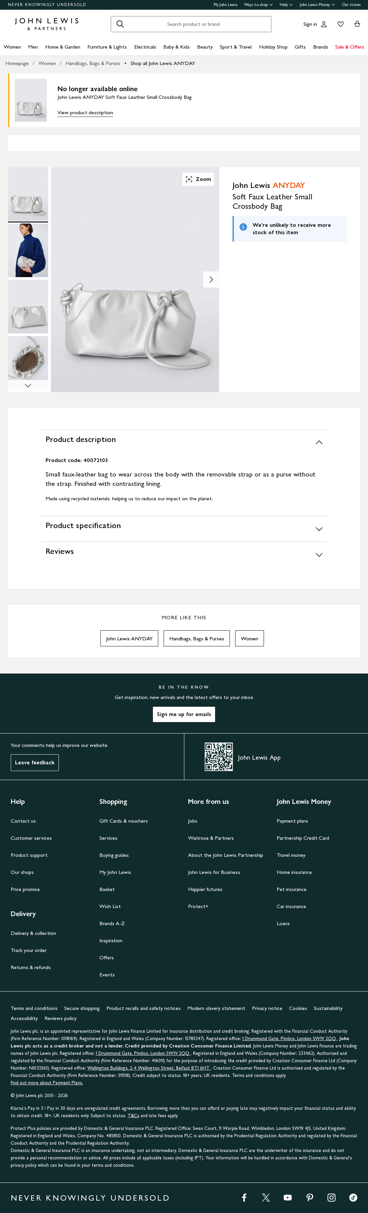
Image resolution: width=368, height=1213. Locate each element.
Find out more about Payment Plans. (47, 1083)
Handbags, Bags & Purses (93, 63)
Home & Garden (62, 47)
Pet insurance (291, 889)
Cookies (298, 1008)
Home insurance (294, 872)
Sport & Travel (236, 47)
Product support (29, 855)
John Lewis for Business (214, 872)
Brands (320, 47)
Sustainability (328, 1008)
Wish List (110, 906)
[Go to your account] (324, 24)
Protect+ (198, 906)
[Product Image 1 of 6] (28, 194)
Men (33, 47)
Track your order (29, 950)
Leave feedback (35, 762)
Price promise (25, 889)
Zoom (198, 179)
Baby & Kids (176, 47)
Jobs (192, 821)
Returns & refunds (31, 967)
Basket (107, 889)
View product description (85, 112)
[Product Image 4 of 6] (28, 363)
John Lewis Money (317, 4)
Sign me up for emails (184, 714)
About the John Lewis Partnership (225, 855)
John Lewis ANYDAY (129, 638)
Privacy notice (267, 1008)
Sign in (310, 24)
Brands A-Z (112, 923)
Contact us (23, 821)
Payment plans (292, 821)
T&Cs (133, 1116)
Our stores (351, 4)
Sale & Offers (349, 47)
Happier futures (205, 889)
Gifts (300, 47)
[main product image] (36, 100)
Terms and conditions (34, 1008)
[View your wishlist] (339, 24)
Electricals (145, 47)
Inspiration (110, 940)
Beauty (205, 47)
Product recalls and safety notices (143, 1008)
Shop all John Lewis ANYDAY (162, 63)
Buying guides (114, 855)
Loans (283, 923)
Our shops (22, 872)
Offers (106, 957)
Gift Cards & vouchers (123, 821)
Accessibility (24, 1018)
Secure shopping (82, 1008)
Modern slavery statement (216, 1008)
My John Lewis (226, 4)
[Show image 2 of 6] (211, 279)
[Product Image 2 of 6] (28, 250)
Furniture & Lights (107, 47)
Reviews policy (60, 1018)
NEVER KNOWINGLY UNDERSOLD (47, 4)
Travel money (291, 855)
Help (286, 4)
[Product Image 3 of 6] (28, 306)
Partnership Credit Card (303, 838)
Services (108, 838)
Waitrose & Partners (211, 838)
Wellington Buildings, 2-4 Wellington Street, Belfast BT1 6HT (149, 1068)
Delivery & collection (33, 933)
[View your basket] (357, 24)
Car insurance (291, 906)
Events (107, 974)
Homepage (17, 63)
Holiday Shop (273, 47)
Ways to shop (258, 4)
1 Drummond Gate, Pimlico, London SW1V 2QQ (289, 1038)
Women (12, 47)
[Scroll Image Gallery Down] (28, 386)
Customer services (31, 838)
